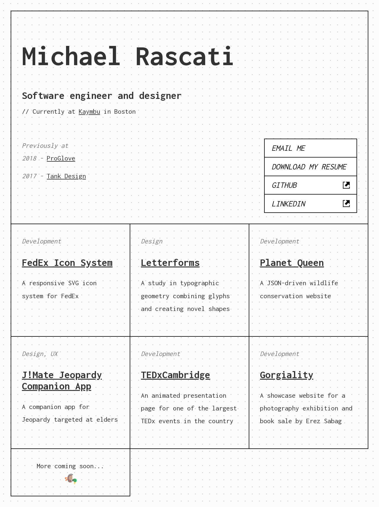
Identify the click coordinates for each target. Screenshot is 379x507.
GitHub (311, 185)
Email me (288, 147)
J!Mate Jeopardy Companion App (62, 380)
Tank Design (66, 176)
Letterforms (170, 262)
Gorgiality (286, 374)
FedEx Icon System (67, 262)
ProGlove (61, 158)
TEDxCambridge (175, 374)
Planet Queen (292, 262)
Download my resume (309, 166)
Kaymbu (89, 111)
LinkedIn (311, 203)
